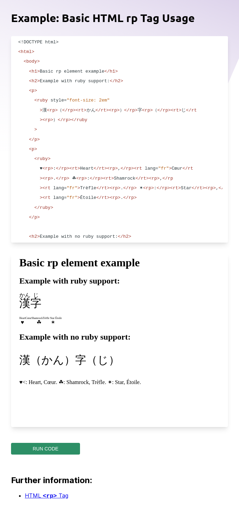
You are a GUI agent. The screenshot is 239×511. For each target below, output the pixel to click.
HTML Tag (46, 496)
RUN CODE (46, 448)
